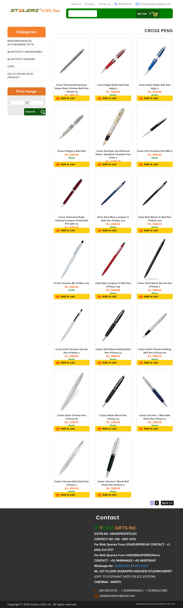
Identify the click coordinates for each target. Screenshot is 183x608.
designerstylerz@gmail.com (153, 4)
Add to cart (67, 98)
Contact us (105, 4)
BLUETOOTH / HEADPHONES (25, 51)
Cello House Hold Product (20, 75)
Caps (11, 66)
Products (90, 4)
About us (76, 4)
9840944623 (123, 4)
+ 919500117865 (156, 590)
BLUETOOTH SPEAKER (21, 59)
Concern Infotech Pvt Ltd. (162, 604)
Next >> (167, 503)
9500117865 (140, 565)
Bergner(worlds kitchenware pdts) (21, 42)
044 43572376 (105, 590)
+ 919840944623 (131, 590)
